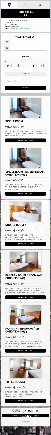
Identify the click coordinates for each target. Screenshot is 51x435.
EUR (25, 5)
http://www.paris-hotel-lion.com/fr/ (18, 28)
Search (25, 88)
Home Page (25, 422)
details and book (25, 140)
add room (25, 73)
